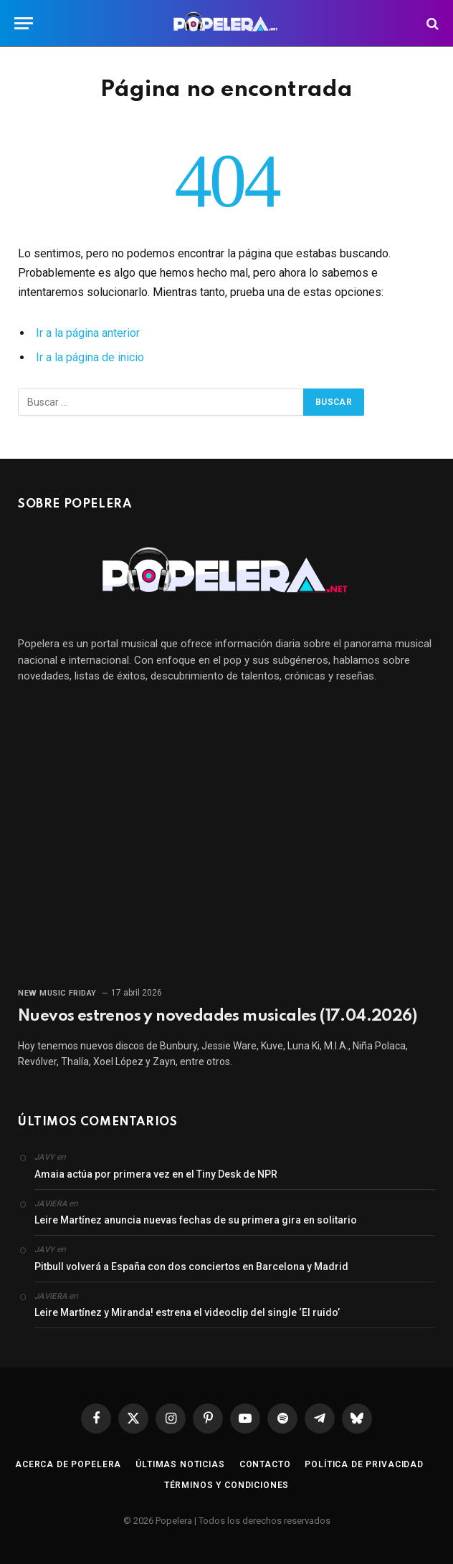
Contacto (265, 1464)
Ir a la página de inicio (90, 357)
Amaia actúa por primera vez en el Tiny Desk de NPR (155, 1174)
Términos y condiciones (226, 1485)
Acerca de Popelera (68, 1464)
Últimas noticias (179, 1464)
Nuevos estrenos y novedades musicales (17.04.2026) (217, 1016)
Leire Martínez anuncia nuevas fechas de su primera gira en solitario (195, 1220)
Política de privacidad (364, 1464)
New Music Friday (57, 993)
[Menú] (23, 23)
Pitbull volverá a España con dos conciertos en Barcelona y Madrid (191, 1266)
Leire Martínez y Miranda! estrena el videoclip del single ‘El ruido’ (187, 1312)
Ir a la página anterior (88, 333)
